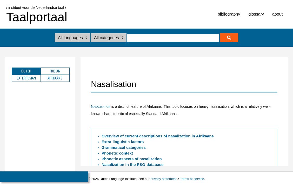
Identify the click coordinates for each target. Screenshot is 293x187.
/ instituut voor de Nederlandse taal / (36, 7)
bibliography (229, 14)
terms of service (192, 179)
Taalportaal (36, 17)
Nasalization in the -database (132, 164)
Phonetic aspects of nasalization (132, 159)
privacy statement (163, 179)
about (277, 14)
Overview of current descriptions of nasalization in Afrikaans (158, 136)
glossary (256, 14)
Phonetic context (117, 153)
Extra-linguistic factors (123, 141)
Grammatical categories (124, 147)
